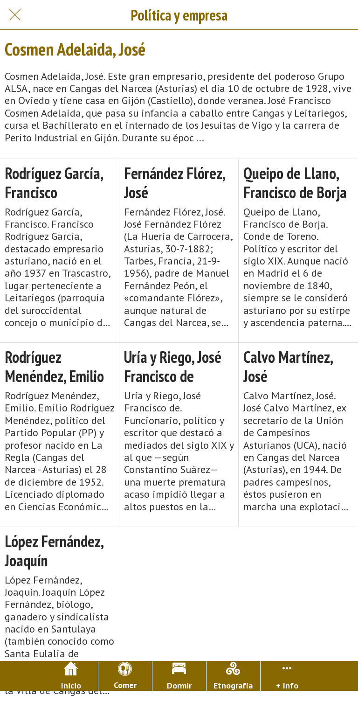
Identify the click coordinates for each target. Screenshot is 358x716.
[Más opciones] (287, 676)
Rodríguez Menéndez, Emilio (54, 367)
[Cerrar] (15, 15)
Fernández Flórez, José (174, 183)
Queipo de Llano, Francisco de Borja (295, 183)
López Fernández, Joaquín (54, 551)
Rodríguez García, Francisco (54, 183)
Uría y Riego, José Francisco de (172, 367)
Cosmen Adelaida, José (75, 49)
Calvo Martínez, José (287, 367)
